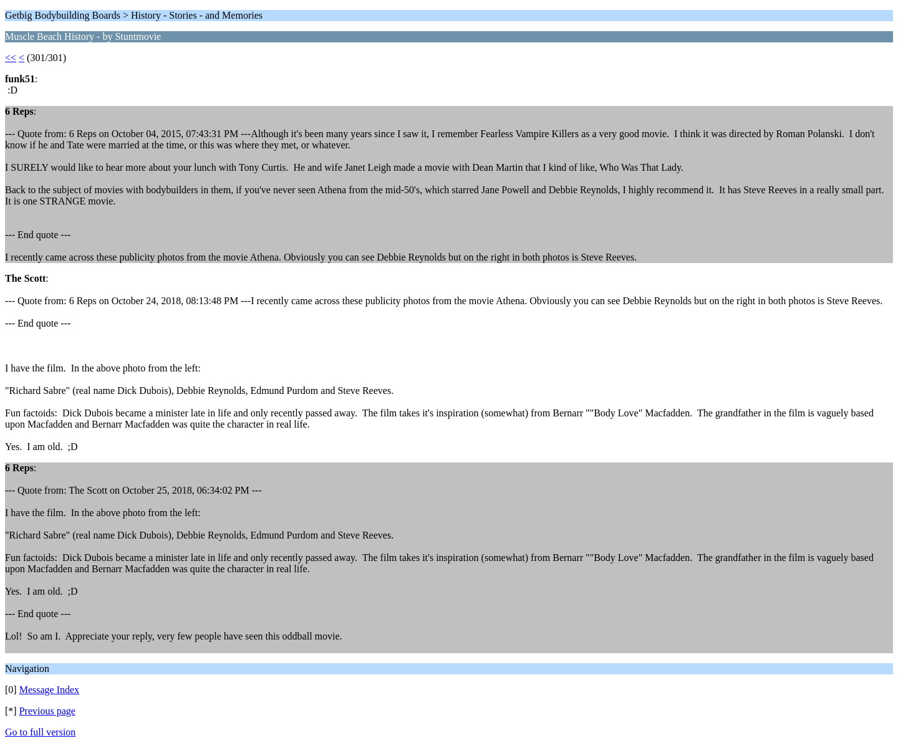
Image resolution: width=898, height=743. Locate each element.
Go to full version (40, 732)
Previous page (47, 711)
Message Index (49, 689)
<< (10, 57)
